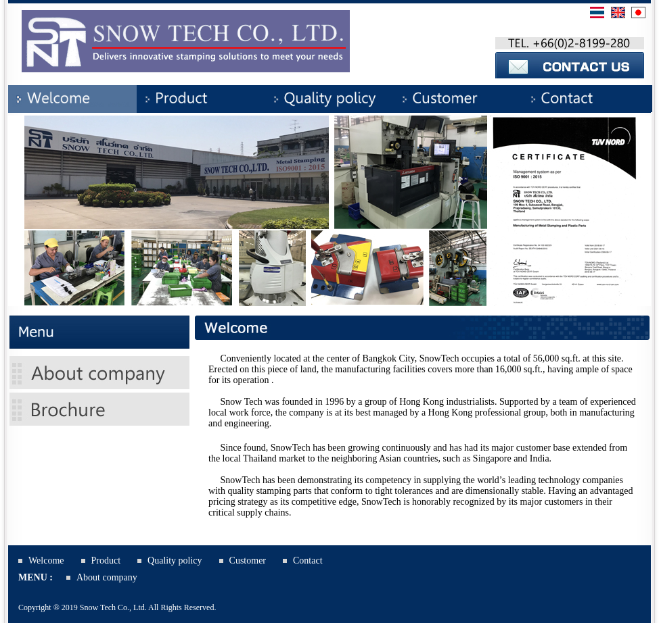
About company (106, 577)
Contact (308, 560)
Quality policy (174, 560)
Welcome (46, 560)
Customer (247, 560)
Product (106, 560)
